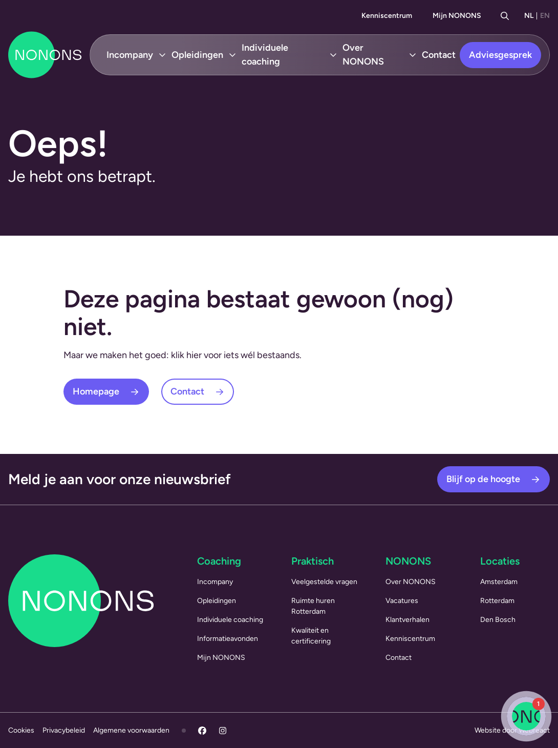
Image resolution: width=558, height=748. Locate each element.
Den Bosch (498, 619)
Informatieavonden (227, 638)
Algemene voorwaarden (131, 730)
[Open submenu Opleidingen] (232, 55)
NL (528, 15)
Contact (439, 54)
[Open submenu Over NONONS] (412, 55)
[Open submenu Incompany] (162, 55)
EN (545, 15)
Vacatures (401, 600)
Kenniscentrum (386, 15)
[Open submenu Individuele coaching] (333, 55)
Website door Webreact (512, 730)
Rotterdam (497, 600)
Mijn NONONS (457, 15)
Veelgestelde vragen (324, 581)
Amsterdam (499, 581)
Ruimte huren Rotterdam (313, 606)
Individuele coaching (265, 54)
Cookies (21, 730)
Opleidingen (197, 54)
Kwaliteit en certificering (311, 636)
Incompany (129, 54)
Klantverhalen (407, 619)
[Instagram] (223, 730)
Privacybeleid (63, 730)
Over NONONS (363, 54)
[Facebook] (202, 730)
